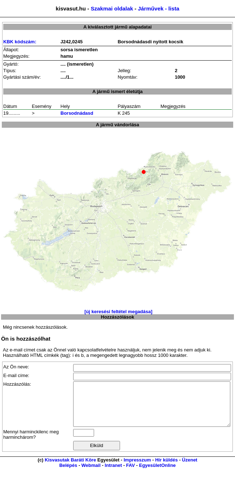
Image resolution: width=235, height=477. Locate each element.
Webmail (91, 474)
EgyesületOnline (157, 474)
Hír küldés (166, 468)
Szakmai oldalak (112, 8)
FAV (130, 474)
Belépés (68, 474)
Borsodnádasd (77, 113)
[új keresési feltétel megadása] (118, 311)
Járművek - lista (158, 8)
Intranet (113, 474)
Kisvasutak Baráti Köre (70, 468)
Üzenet (190, 468)
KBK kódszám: (19, 41)
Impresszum (137, 468)
